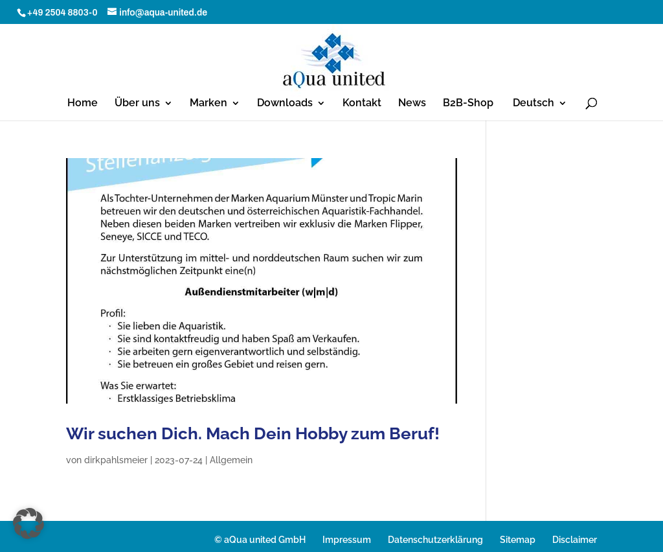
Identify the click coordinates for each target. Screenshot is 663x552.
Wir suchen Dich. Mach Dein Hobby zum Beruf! (253, 433)
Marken (208, 103)
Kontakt (362, 103)
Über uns (137, 103)
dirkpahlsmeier (116, 460)
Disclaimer (574, 540)
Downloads (285, 103)
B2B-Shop (468, 103)
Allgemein (231, 460)
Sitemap (517, 540)
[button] (28, 523)
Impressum (346, 540)
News (412, 103)
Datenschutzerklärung (435, 540)
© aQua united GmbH (260, 540)
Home (82, 103)
